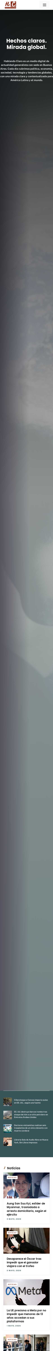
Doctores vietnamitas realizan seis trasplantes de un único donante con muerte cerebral (31, 1128)
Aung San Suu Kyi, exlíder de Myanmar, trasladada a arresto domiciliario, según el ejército (26, 1209)
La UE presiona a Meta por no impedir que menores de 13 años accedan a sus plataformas (26, 1316)
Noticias (12, 1177)
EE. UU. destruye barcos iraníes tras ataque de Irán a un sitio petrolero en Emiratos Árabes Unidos (31, 1114)
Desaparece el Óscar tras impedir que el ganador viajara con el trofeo (24, 1262)
